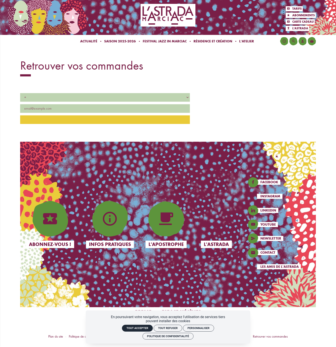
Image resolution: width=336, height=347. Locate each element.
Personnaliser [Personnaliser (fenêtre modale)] (199, 328)
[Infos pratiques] (284, 41)
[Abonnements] (301, 15)
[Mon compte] (302, 41)
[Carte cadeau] (300, 22)
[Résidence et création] (213, 41)
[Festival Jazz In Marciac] (164, 41)
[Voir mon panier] (312, 41)
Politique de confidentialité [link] (168, 336)
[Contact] (281, 252)
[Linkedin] (281, 210)
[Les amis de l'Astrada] (281, 267)
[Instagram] (281, 196)
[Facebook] (281, 182)
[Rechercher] (293, 41)
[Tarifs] (294, 9)
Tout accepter (137, 328)
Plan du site (55, 336)
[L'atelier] (246, 41)
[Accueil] (168, 15)
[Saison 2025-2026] (120, 41)
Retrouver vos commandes (270, 336)
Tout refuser (168, 328)
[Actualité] (89, 41)
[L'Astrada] (297, 28)
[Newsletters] (281, 238)
